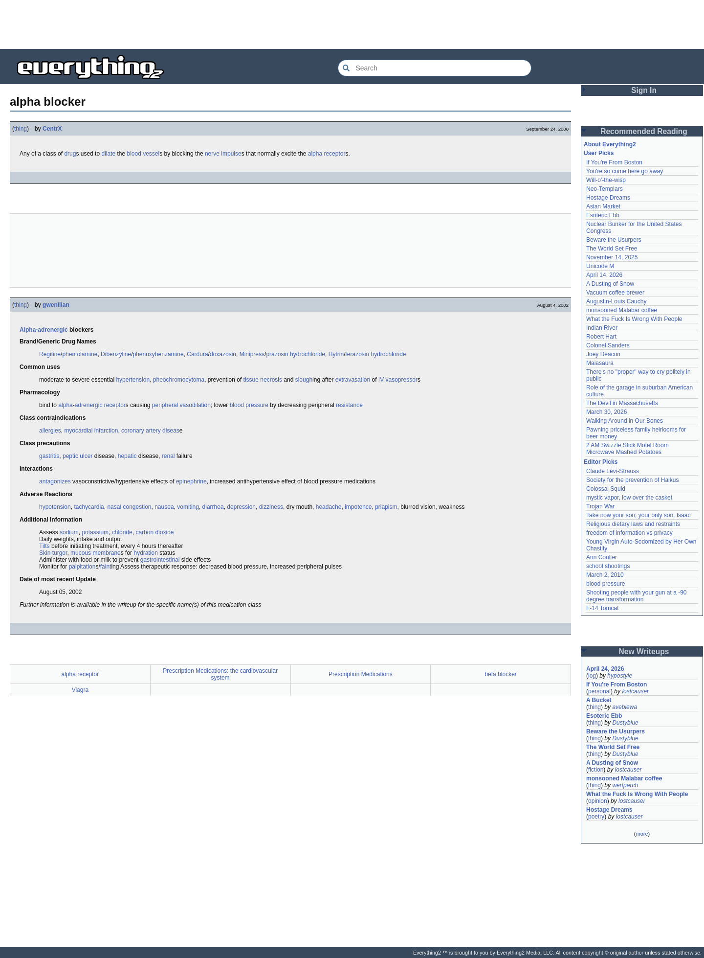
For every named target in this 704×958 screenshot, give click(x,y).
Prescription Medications (361, 674)
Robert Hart (601, 336)
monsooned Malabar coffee (621, 310)
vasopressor (402, 379)
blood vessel (143, 153)
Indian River (601, 327)
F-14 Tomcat (602, 608)
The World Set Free (611, 248)
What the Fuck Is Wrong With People (634, 319)
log (592, 675)
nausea (164, 506)
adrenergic (89, 405)
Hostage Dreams (608, 197)
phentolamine (79, 354)
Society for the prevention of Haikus (632, 480)
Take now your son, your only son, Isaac (638, 515)
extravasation (352, 379)
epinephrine (191, 481)
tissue (251, 379)
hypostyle (619, 675)
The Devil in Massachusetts (622, 403)
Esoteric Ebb (602, 215)
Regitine (50, 354)
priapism (386, 506)
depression (241, 506)
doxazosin (223, 354)
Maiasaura (600, 363)
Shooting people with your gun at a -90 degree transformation (636, 596)
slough (303, 379)
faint (105, 566)
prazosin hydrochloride (295, 354)
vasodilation (195, 405)
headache (329, 506)
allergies (50, 430)
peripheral (165, 405)
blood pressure (249, 405)
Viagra (80, 689)
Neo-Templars (604, 188)
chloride (122, 532)
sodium (69, 532)
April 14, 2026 (604, 275)
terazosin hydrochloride (375, 354)
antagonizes (55, 481)
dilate (108, 153)
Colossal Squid (605, 488)
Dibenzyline (116, 354)
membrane (106, 552)
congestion (137, 506)
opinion (597, 801)
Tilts (44, 546)
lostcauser (635, 691)
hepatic (127, 456)
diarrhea (213, 506)
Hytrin (336, 354)
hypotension (55, 506)
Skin (44, 552)
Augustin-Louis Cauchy (616, 301)
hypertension (133, 379)
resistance (349, 405)
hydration (145, 552)
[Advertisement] (352, 24)
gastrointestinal (160, 559)
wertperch (625, 785)
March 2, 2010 (605, 574)
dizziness (271, 506)
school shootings (608, 566)
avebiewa (624, 707)
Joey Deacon (603, 354)
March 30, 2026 (606, 412)
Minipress (252, 354)
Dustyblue (625, 722)
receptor (115, 405)
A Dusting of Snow (610, 283)
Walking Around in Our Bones (624, 420)
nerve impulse (223, 153)
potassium (95, 532)
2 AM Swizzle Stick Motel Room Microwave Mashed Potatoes (627, 449)
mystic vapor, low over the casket (629, 497)
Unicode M (600, 266)
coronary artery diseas (150, 430)
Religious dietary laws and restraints (633, 524)
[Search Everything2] (434, 68)
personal (599, 691)
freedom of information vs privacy (629, 532)
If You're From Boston (614, 162)
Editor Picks (600, 461)
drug (70, 153)
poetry (596, 816)
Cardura (197, 354)
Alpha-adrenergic (44, 329)
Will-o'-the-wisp (606, 180)
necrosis (271, 379)
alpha (65, 405)
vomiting (188, 506)
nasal (114, 506)
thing (20, 128)
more (642, 834)
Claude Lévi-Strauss (612, 471)
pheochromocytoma (178, 379)
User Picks (599, 153)
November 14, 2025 (612, 257)
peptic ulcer (77, 456)
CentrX (52, 128)
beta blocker (500, 674)
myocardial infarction (91, 430)
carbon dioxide (154, 532)
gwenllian (56, 304)
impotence (358, 506)
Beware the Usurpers (613, 239)
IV (381, 379)
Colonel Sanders (608, 345)
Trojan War (600, 506)
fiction (595, 769)
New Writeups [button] (644, 651)
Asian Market (603, 206)
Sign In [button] (644, 90)
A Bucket (599, 700)
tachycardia (89, 506)
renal (168, 456)
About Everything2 (610, 144)
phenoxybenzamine (158, 354)
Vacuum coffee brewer (615, 292)
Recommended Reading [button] (643, 131)
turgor (59, 552)
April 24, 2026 (605, 668)
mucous (80, 552)
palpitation (82, 566)
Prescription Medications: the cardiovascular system (220, 674)
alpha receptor (327, 153)
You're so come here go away (624, 171)
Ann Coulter (601, 557)
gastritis (49, 456)
